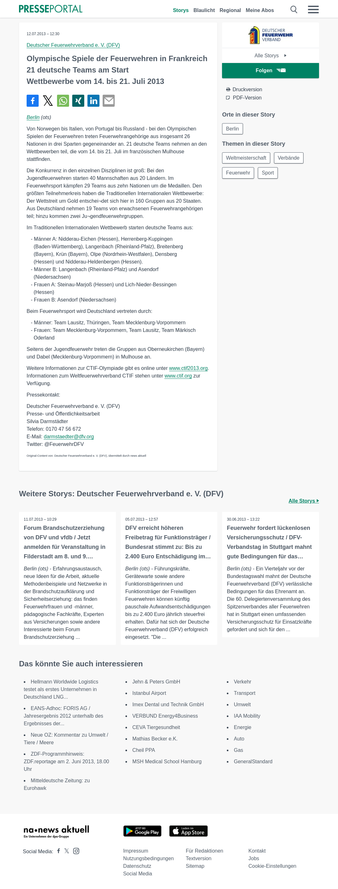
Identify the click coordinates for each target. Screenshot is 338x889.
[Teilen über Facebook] (33, 101)
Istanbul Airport (149, 693)
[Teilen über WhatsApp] (63, 101)
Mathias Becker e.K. (155, 738)
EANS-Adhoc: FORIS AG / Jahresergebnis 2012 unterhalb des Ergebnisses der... (63, 716)
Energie (242, 727)
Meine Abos (260, 10)
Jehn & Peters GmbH (156, 681)
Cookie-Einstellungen (272, 866)
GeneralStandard (253, 761)
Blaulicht (204, 10)
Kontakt (256, 851)
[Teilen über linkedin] (93, 101)
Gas (238, 750)
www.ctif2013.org (188, 368)
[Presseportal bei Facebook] (56, 851)
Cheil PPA (143, 750)
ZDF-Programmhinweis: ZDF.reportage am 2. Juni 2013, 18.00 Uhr (66, 761)
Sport (269, 173)
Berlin (33, 117)
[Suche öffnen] (294, 9)
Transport (244, 693)
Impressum (135, 851)
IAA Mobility (247, 716)
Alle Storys (271, 55)
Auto (239, 738)
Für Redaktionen (204, 851)
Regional (230, 10)
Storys (181, 10)
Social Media (137, 873)
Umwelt (242, 704)
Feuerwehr (238, 173)
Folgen (270, 70)
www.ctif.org (178, 375)
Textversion (198, 858)
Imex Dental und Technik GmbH (168, 704)
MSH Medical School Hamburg (167, 761)
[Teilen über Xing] (78, 101)
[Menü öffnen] (313, 9)
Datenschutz (137, 866)
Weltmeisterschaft (246, 158)
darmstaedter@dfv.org (69, 436)
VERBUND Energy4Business (165, 716)
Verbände (289, 158)
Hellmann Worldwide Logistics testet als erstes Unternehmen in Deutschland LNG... (61, 689)
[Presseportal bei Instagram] (74, 850)
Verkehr (242, 681)
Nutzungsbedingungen (148, 858)
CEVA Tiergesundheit (156, 727)
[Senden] (109, 101)
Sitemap (195, 866)
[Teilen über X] (48, 101)
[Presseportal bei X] (64, 851)
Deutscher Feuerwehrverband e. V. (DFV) (73, 45)
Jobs (253, 858)
